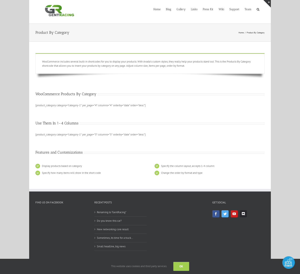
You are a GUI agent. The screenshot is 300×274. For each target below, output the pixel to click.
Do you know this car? (109, 221)
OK (181, 266)
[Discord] (243, 213)
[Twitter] (225, 213)
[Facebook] (215, 213)
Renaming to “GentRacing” (111, 212)
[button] (258, 9)
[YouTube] (234, 213)
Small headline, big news (111, 246)
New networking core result (113, 229)
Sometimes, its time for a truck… (115, 238)
